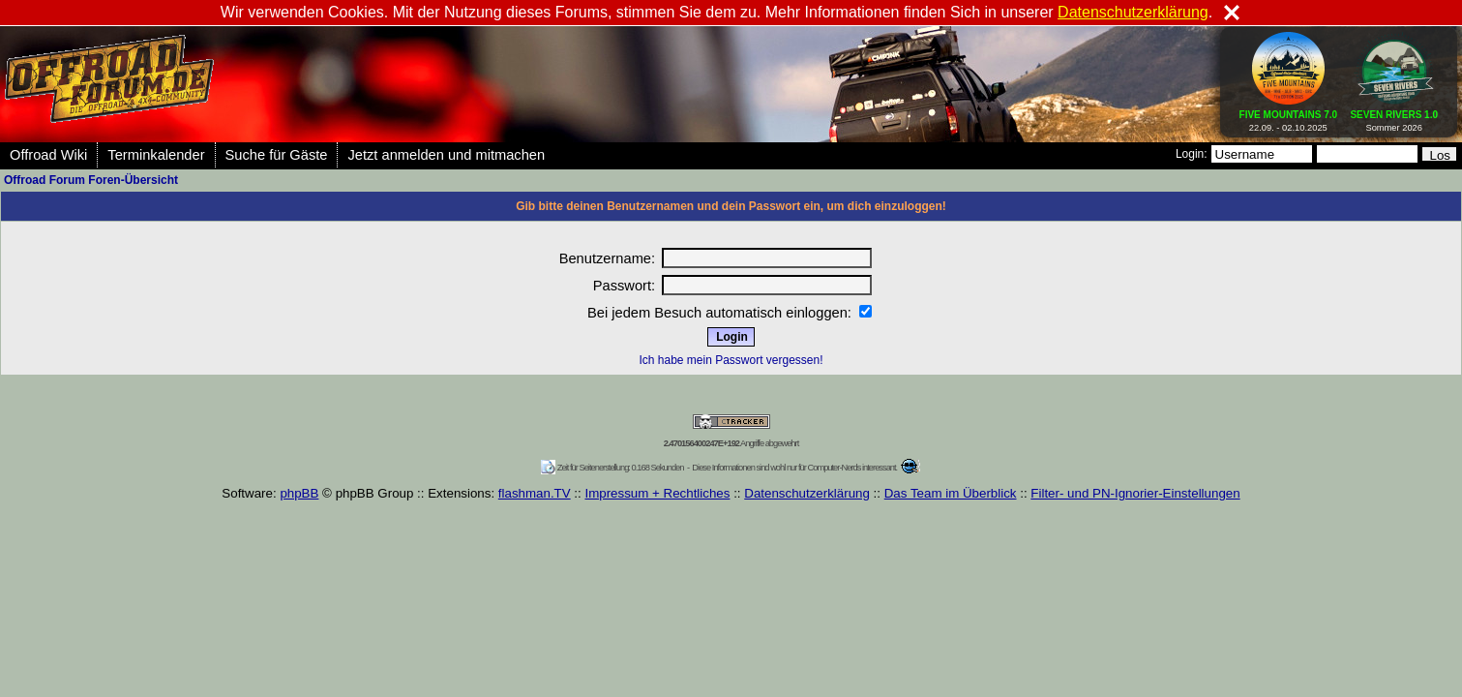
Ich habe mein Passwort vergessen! (730, 360)
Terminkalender (155, 155)
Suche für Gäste (276, 155)
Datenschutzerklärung (807, 493)
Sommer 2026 (1394, 117)
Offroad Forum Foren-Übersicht (91, 180)
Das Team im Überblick (950, 493)
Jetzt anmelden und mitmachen (446, 155)
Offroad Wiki (48, 155)
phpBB (299, 493)
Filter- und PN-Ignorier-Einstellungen (1134, 493)
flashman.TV (534, 493)
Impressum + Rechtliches (657, 493)
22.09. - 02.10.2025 (1288, 117)
